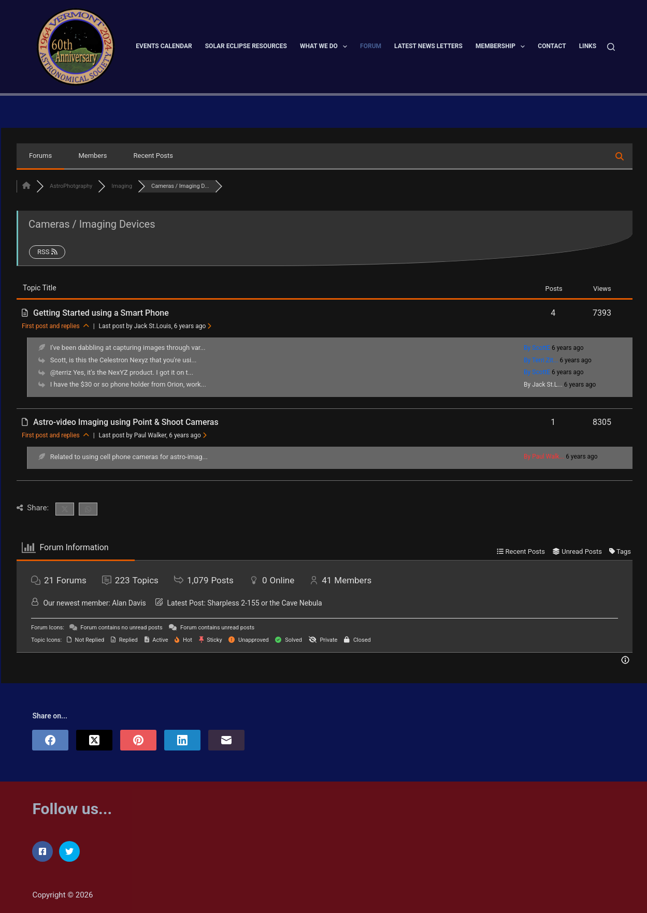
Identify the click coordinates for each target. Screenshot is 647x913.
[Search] (611, 47)
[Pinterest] (138, 740)
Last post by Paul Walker (153, 435)
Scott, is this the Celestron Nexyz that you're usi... (123, 360)
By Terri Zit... (541, 360)
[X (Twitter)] (94, 740)
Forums (40, 155)
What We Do (325, 46)
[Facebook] (50, 740)
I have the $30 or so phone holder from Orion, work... (128, 384)
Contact (552, 46)
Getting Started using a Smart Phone (101, 313)
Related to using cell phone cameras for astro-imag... (129, 457)
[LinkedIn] (182, 740)
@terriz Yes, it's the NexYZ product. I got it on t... (121, 372)
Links (588, 46)
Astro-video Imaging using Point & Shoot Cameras (126, 422)
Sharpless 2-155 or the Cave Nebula (264, 603)
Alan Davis (129, 603)
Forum (370, 46)
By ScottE (537, 347)
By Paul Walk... (544, 456)
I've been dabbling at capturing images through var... (128, 347)
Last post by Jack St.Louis (155, 326)
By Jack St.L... (543, 384)
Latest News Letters (428, 46)
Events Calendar (164, 46)
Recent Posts (153, 155)
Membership (502, 46)
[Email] (226, 740)
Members (92, 155)
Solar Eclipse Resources (246, 46)
